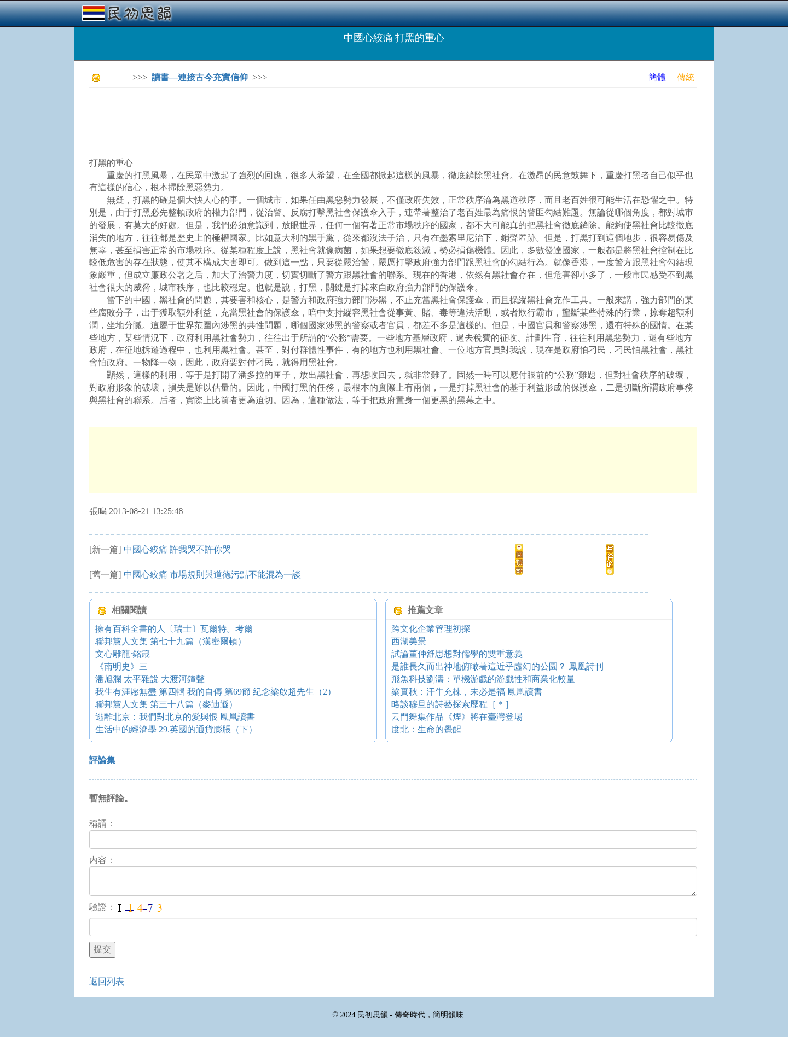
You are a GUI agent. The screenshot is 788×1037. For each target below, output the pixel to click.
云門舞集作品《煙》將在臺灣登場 (457, 716)
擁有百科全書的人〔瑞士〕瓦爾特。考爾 (174, 628)
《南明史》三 (121, 666)
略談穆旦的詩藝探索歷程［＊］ (452, 704)
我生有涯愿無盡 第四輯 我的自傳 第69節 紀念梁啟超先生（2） (215, 691)
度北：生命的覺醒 (426, 729)
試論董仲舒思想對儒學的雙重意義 (457, 654)
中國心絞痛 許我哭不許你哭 (177, 549)
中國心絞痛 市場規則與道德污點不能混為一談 (212, 574)
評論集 (102, 760)
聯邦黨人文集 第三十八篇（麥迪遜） (166, 704)
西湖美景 (408, 641)
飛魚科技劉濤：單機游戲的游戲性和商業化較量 (483, 679)
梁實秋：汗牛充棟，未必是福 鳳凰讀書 (466, 691)
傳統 (685, 77)
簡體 (657, 77)
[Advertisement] (288, 120)
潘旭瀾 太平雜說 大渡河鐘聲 (150, 679)
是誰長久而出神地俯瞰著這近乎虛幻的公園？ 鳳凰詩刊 (497, 666)
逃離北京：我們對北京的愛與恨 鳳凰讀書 (175, 716)
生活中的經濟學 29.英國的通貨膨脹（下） (176, 729)
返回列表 (106, 981)
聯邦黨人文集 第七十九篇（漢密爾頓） (170, 641)
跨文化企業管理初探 (430, 628)
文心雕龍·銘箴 (122, 654)
